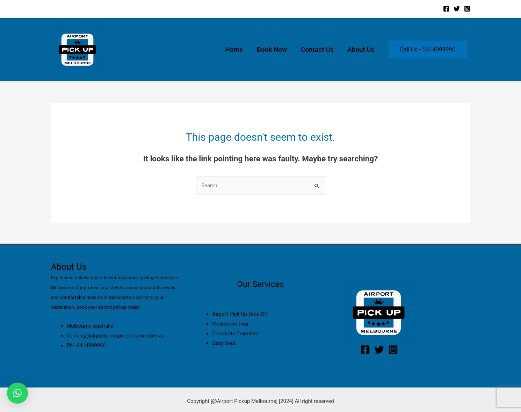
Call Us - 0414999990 (428, 49)
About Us (361, 50)
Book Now (273, 50)
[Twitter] (457, 9)
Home (236, 50)
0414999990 (91, 345)
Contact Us (318, 50)
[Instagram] (467, 9)
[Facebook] (446, 9)
